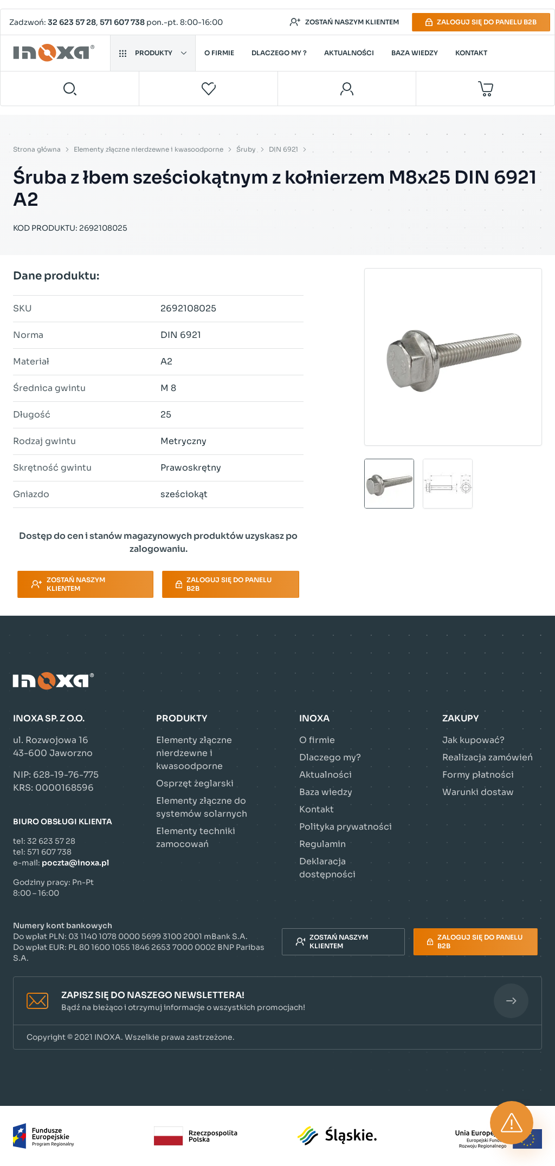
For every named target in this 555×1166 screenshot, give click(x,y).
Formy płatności (478, 774)
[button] (277, 1001)
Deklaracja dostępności (327, 868)
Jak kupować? (473, 740)
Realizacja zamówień (487, 757)
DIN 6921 (283, 149)
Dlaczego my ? (279, 53)
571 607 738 (122, 22)
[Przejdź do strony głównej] (56, 53)
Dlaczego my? (330, 757)
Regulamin (322, 844)
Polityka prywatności (345, 826)
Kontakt (471, 53)
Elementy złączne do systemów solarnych (201, 807)
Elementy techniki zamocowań (195, 837)
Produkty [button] (152, 53)
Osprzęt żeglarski (195, 783)
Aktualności (349, 53)
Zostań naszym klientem (344, 22)
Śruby (246, 149)
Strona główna (37, 149)
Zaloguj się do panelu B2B (481, 22)
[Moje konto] (347, 88)
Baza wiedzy (414, 53)
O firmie (219, 53)
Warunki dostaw (478, 792)
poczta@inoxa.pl (75, 863)
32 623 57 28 (72, 22)
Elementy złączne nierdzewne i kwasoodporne (148, 149)
